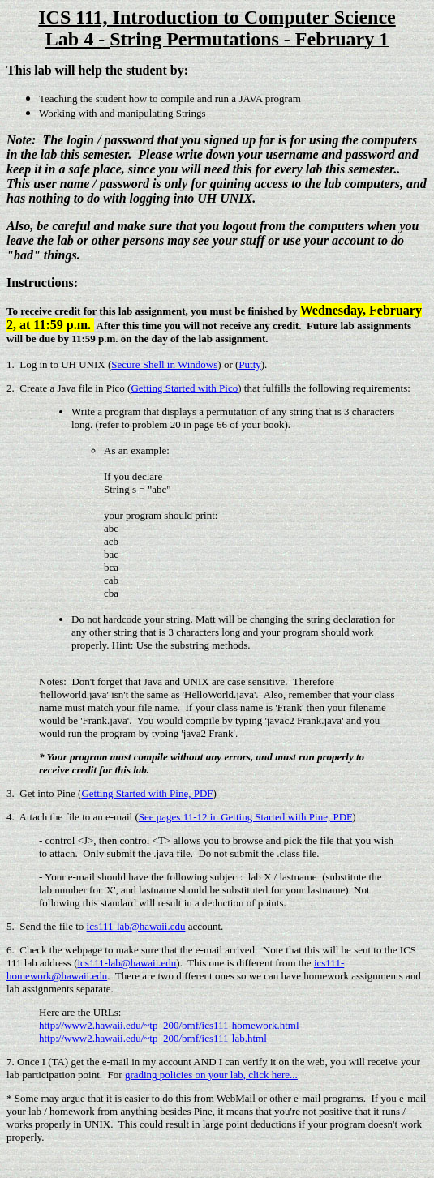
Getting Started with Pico (184, 388)
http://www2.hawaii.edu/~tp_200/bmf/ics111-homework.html (169, 1025)
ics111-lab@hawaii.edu (136, 926)
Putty (249, 364)
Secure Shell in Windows (164, 364)
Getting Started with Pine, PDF (147, 793)
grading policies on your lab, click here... (211, 1075)
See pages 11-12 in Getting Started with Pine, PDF (245, 817)
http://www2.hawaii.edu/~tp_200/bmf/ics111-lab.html (153, 1038)
